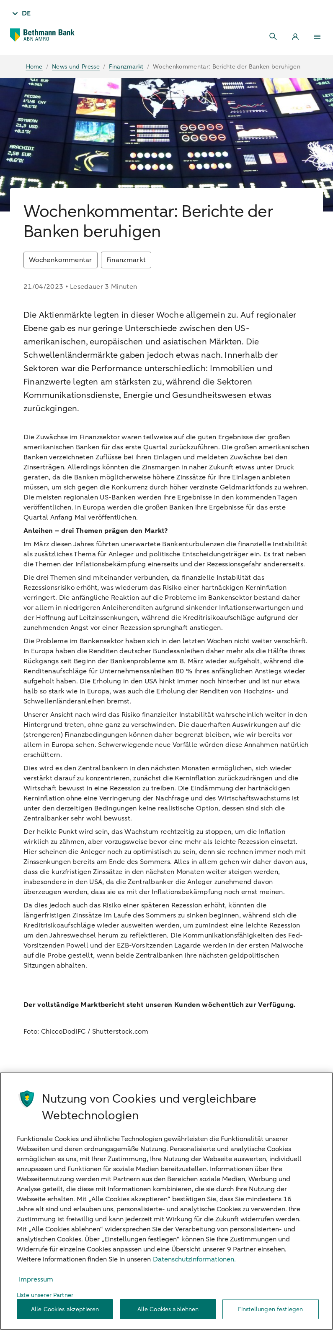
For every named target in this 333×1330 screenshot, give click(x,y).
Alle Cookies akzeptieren (65, 1309)
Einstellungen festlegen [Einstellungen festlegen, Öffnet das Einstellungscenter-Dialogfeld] (270, 1309)
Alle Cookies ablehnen (168, 1309)
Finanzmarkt (126, 260)
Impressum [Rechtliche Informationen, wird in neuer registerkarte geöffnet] (36, 1279)
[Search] (273, 37)
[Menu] (317, 37)
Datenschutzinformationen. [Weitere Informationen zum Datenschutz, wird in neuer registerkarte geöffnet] (194, 1259)
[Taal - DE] (20, 13)
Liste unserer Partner (45, 1295)
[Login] (295, 37)
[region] (166, 1201)
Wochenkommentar (60, 260)
